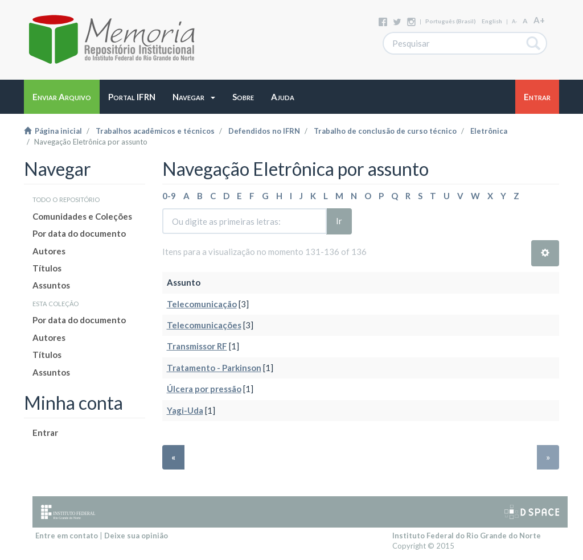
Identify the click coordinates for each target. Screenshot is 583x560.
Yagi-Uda (185, 410)
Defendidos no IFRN (264, 130)
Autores (48, 251)
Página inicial (53, 130)
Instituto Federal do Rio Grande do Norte (466, 535)
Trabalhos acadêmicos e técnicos (155, 130)
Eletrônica (488, 130)
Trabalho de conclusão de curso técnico (385, 130)
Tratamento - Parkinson (214, 368)
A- (514, 21)
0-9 (169, 196)
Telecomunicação (202, 304)
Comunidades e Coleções (82, 216)
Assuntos (51, 285)
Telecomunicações (204, 325)
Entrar (45, 432)
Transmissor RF (197, 346)
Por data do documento (79, 233)
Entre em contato (66, 535)
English (492, 21)
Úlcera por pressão (204, 389)
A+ (539, 20)
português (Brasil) (450, 21)
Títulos (46, 268)
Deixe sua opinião (136, 535)
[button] (194, 97)
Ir (339, 221)
